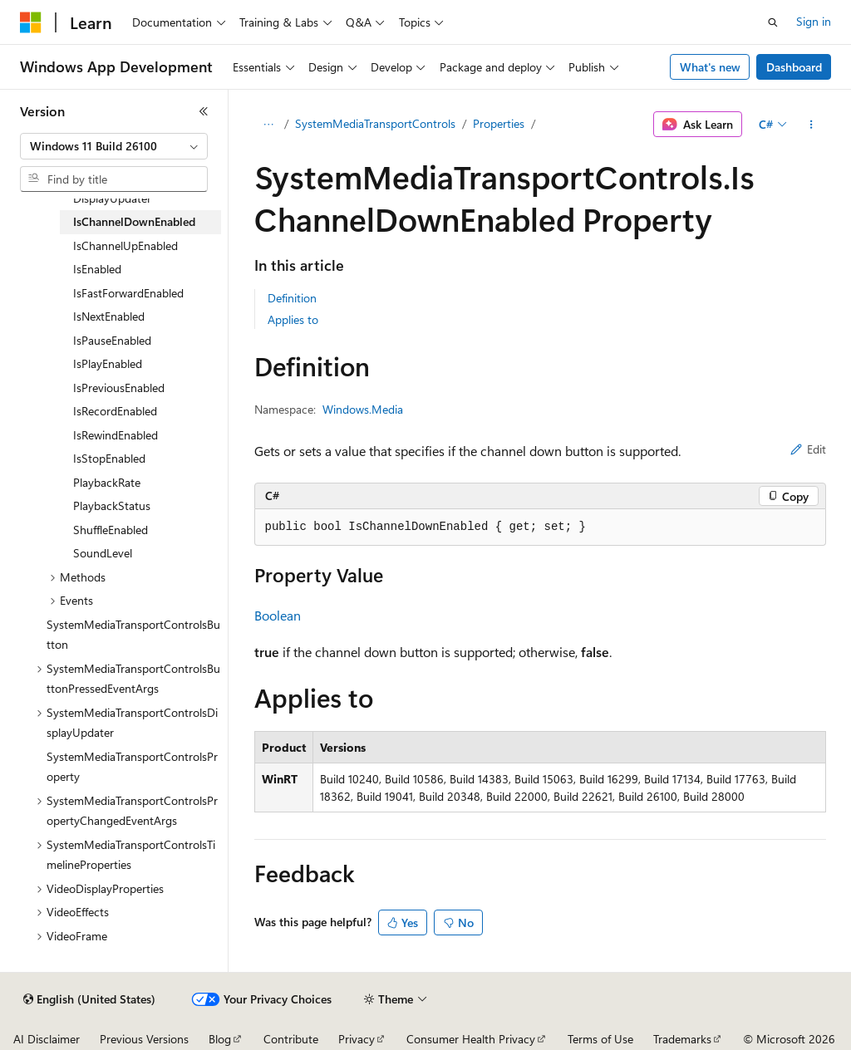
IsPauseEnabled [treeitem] (112, 340)
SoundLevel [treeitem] (102, 553)
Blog (220, 1039)
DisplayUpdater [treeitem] (112, 198)
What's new (710, 67)
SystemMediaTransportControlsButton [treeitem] (133, 634)
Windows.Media (362, 409)
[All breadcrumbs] (268, 124)
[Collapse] (203, 111)
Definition (292, 298)
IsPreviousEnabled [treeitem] (119, 387)
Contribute (290, 1039)
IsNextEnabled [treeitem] (109, 316)
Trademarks (682, 1039)
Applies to (293, 319)
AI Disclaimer (46, 1039)
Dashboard (794, 67)
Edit (808, 449)
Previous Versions (144, 1039)
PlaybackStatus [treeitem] (111, 505)
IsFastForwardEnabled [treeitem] (128, 293)
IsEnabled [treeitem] (97, 269)
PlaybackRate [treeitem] (106, 482)
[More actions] (810, 124)
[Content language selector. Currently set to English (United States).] (89, 999)
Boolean (277, 615)
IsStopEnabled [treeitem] (109, 458)
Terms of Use (600, 1039)
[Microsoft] (31, 22)
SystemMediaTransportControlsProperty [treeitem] (132, 766)
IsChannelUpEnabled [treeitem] (125, 245)
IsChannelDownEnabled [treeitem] (134, 221)
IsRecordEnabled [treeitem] (115, 411)
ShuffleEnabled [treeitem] (110, 529)
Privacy (356, 1039)
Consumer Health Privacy (470, 1039)
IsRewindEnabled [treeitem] (115, 435)
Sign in (813, 21)
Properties (498, 123)
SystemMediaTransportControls (375, 123)
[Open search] (773, 22)
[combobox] (114, 146)
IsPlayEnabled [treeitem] (107, 363)
